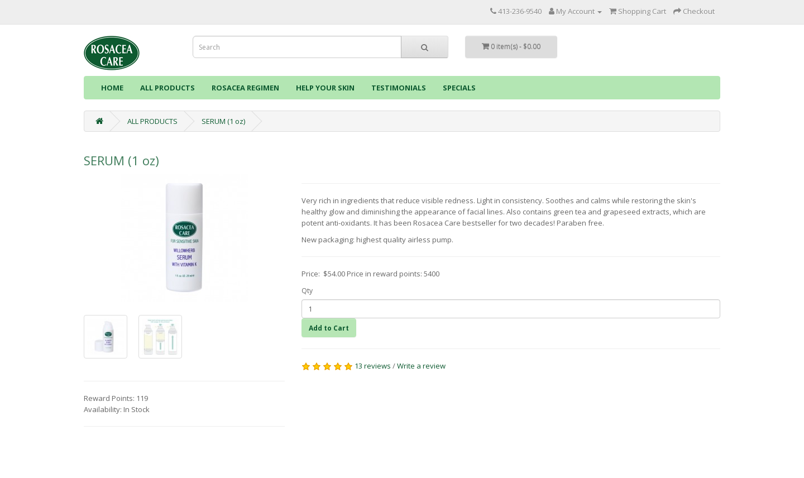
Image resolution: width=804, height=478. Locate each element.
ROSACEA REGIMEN (245, 88)
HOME (112, 88)
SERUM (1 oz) (223, 121)
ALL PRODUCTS (167, 88)
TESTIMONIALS (398, 88)
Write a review (421, 366)
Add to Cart (329, 328)
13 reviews (373, 366)
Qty (307, 290)
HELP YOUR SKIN (325, 88)
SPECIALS (459, 88)
